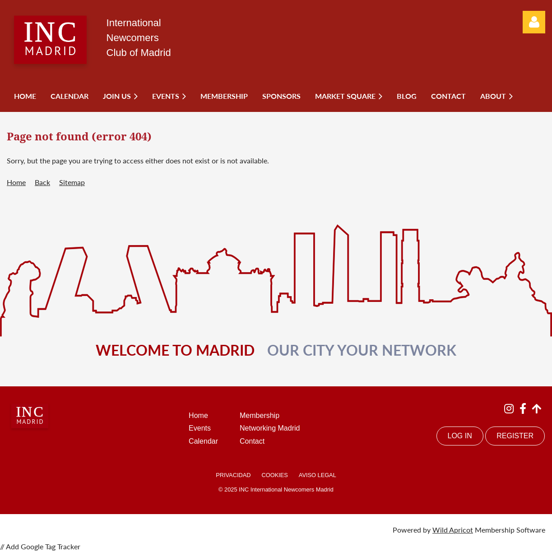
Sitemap (72, 182)
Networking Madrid (270, 428)
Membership (259, 415)
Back (42, 182)
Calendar (203, 441)
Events (200, 428)
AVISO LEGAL (317, 475)
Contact (252, 441)
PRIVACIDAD (233, 475)
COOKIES (274, 475)
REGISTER (514, 436)
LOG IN (460, 436)
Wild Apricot (452, 529)
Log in (534, 22)
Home (16, 182)
